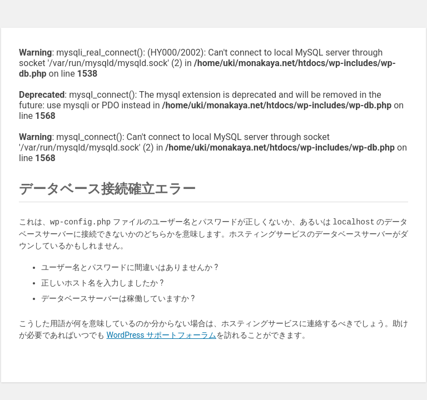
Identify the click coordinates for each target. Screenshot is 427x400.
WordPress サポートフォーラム (161, 335)
